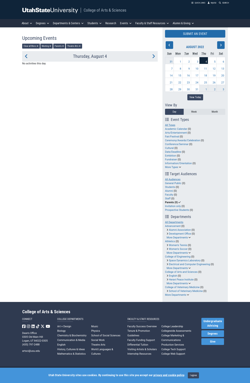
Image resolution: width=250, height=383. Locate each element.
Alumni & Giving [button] (183, 23)
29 (179, 89)
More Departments (177, 237)
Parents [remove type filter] (59, 46)
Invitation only (173, 206)
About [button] (27, 23)
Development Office (180, 233)
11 (205, 68)
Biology (61, 330)
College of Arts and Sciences (181, 271)
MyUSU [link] (212, 3)
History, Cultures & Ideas (71, 349)
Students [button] (94, 23)
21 (171, 82)
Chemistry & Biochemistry (71, 335)
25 (205, 82)
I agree (193, 375)
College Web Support (173, 353)
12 (214, 68)
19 (214, 75)
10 (196, 68)
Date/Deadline (173, 151)
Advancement (173, 226)
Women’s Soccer (178, 249)
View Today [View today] (195, 97)
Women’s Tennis (178, 245)
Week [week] (194, 111)
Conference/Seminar (176, 144)
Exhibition (170, 155)
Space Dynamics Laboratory (185, 260)
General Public (173, 183)
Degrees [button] (42, 23)
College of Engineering (178, 256)
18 (205, 75)
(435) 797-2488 (31, 344)
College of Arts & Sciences (105, 10)
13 (222, 68)
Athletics (170, 241)
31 (171, 61)
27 (222, 82)
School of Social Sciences (105, 335)
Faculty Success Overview (142, 326)
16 (188, 75)
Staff (168, 198)
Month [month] (215, 111)
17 (196, 75)
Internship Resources (139, 353)
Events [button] (126, 23)
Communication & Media (71, 340)
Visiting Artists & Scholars (142, 349)
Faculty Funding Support (141, 340)
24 (196, 82)
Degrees (213, 333)
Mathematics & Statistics (71, 353)
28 (171, 89)
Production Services (172, 344)
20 (222, 75)
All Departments (174, 222)
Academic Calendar (176, 128)
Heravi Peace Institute (181, 279)
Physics (95, 330)
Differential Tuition (137, 344)
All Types (170, 125)
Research (110, 23)
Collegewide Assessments (176, 330)
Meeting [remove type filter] (46, 46)
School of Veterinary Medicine (186, 291)
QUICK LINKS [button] (198, 3)
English (173, 275)
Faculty (169, 194)
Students (170, 187)
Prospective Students (177, 209)
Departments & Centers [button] (68, 23)
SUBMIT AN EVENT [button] (195, 34)
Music (94, 326)
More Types (171, 167)
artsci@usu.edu (31, 350)
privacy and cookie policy (168, 375)
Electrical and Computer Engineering (189, 264)
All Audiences (172, 179)
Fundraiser (171, 159)
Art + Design (64, 326)
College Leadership (172, 326)
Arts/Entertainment (176, 132)
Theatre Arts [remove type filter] (74, 46)
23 (188, 82)
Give (212, 341)
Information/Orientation (178, 163)
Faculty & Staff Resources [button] (152, 23)
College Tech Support (173, 349)
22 (179, 82)
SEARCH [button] (224, 3)
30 (188, 89)
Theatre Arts (98, 344)
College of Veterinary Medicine (182, 287)
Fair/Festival (172, 136)
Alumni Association (180, 229)
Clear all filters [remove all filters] (31, 46)
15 (179, 75)
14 (171, 75)
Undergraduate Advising (212, 323)
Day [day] (174, 111)
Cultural (169, 148)
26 (214, 82)
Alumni (169, 190)
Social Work (98, 340)
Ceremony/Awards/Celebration (182, 140)
